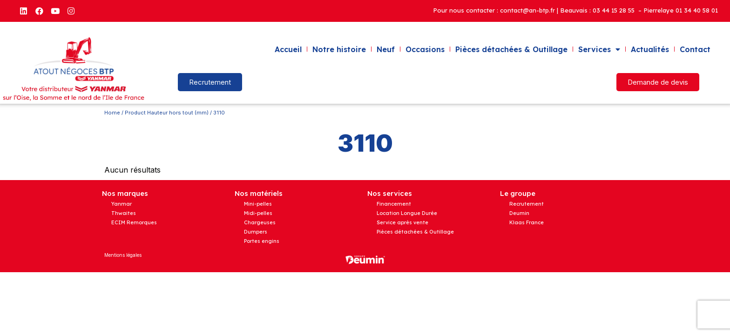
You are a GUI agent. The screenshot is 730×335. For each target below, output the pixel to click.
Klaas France (526, 222)
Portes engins (261, 241)
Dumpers (255, 231)
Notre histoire (339, 49)
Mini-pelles (258, 204)
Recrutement (526, 204)
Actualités (650, 49)
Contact (695, 49)
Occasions (425, 49)
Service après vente (402, 222)
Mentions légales (123, 255)
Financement (394, 204)
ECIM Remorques (134, 222)
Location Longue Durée (407, 213)
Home (112, 112)
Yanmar (121, 204)
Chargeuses (260, 222)
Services (599, 49)
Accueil (288, 49)
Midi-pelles (258, 213)
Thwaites (123, 213)
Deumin (519, 213)
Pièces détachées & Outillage (511, 49)
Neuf (386, 49)
